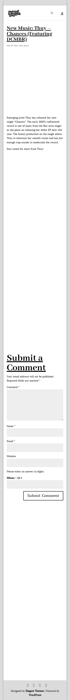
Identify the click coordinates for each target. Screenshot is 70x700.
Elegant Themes (35, 691)
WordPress (35, 695)
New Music (24, 45)
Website (11, 456)
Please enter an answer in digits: (25, 471)
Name (11, 426)
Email (11, 441)
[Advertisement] (35, 300)
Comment (13, 387)
